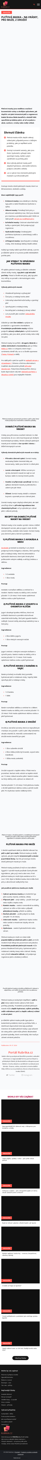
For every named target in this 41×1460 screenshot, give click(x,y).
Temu (4, 354)
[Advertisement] (20, 44)
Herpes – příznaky (6, 1405)
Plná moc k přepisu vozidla (9, 1374)
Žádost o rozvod (6, 1380)
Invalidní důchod (6, 1394)
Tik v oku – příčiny (6, 1385)
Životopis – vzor (6, 1383)
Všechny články (20, 1358)
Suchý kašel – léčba (7, 1414)
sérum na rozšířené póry (24, 219)
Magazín (6, 12)
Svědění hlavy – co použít (9, 1399)
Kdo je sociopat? (6, 1397)
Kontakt (17, 1452)
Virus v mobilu (5, 1402)
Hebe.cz (4, 349)
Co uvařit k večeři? (6, 1422)
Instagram (26, 1075)
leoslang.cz (24, 1458)
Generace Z (4, 1424)
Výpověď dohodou (7, 1377)
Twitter (10, 1075)
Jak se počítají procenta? (8, 1419)
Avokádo (5, 548)
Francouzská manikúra (8, 1416)
